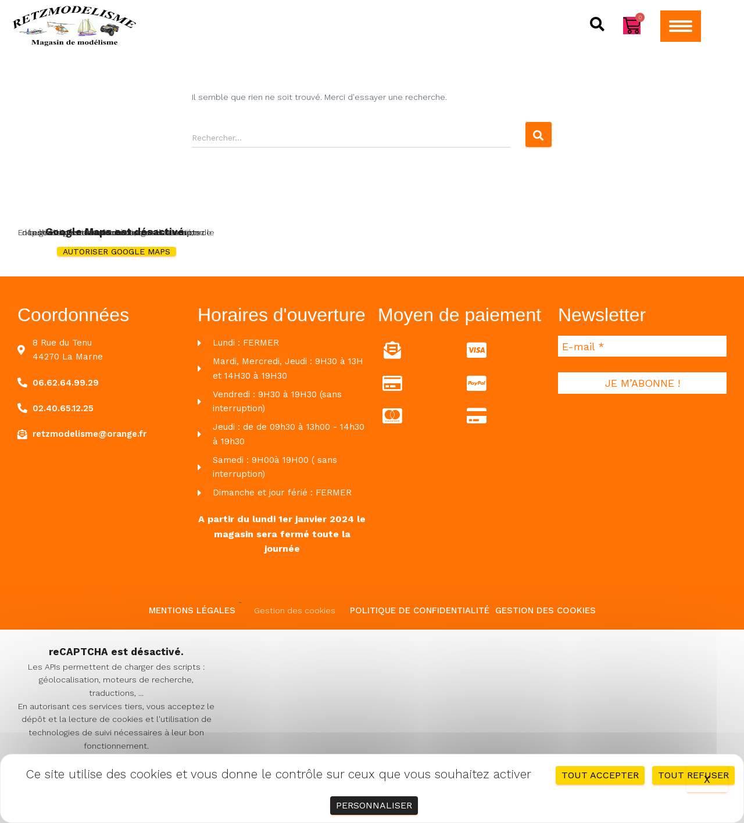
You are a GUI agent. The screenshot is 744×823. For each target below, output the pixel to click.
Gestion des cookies (294, 610)
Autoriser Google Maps (116, 251)
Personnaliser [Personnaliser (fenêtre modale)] (374, 805)
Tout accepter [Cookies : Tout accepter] (600, 775)
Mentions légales (192, 610)
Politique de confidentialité (419, 610)
